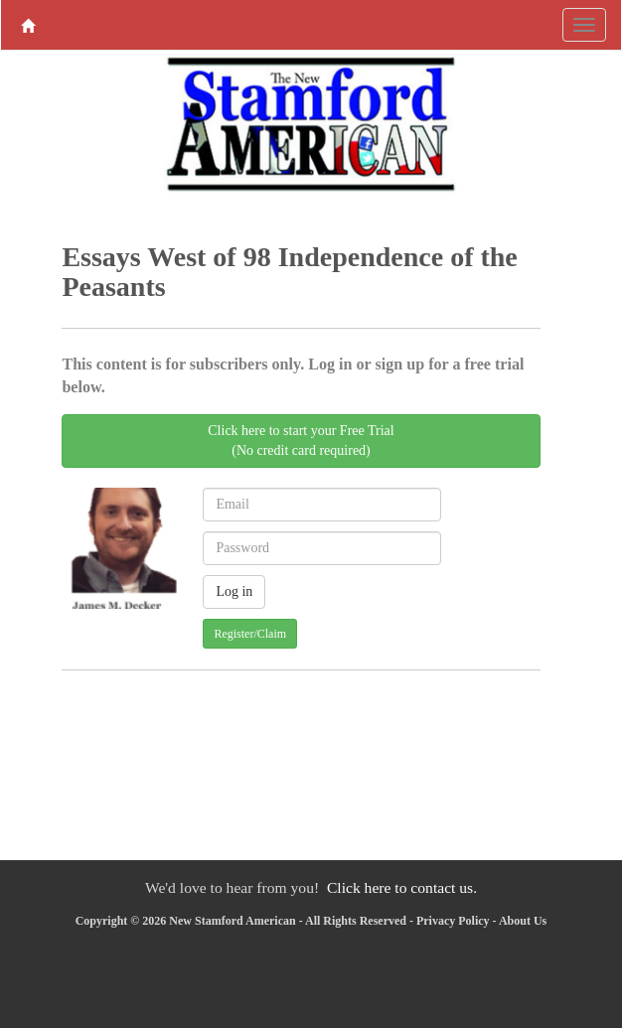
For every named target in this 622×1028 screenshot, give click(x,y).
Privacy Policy (453, 921)
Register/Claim (250, 634)
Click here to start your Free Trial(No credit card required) (300, 440)
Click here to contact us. (402, 887)
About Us (522, 921)
